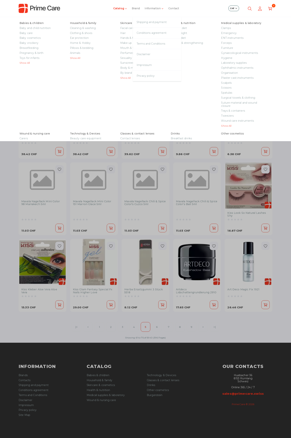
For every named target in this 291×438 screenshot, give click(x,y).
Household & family (99, 380)
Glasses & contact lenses (163, 380)
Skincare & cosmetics (38, 22)
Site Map (24, 415)
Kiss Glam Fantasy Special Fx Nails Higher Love (92, 291)
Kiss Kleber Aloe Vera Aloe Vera (39, 291)
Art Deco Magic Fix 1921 (243, 289)
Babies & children (98, 375)
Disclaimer (25, 400)
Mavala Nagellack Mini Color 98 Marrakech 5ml (40, 203)
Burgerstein (155, 395)
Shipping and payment (34, 385)
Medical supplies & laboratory (106, 395)
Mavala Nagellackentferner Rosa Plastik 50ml (194, 126)
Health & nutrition (98, 390)
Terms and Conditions (33, 395)
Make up (63, 22)
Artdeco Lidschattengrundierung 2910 (196, 291)
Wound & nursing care (101, 400)
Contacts (24, 380)
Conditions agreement (33, 390)
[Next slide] (267, 50)
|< (76, 326)
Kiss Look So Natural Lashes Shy (246, 214)
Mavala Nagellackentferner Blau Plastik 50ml (245, 126)
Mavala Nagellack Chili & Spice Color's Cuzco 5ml (145, 203)
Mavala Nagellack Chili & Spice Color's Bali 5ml (196, 203)
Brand (136, 8)
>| (214, 326)
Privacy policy (28, 410)
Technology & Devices (161, 375)
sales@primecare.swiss (243, 393)
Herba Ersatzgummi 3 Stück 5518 (143, 291)
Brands (23, 375)
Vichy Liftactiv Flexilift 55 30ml (42, 136)
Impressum (26, 405)
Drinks (151, 385)
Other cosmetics (158, 390)
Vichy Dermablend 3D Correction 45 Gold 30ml (141, 138)
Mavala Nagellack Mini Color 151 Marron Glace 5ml (92, 203)
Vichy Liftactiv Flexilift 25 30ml (94, 136)
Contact (173, 8)
